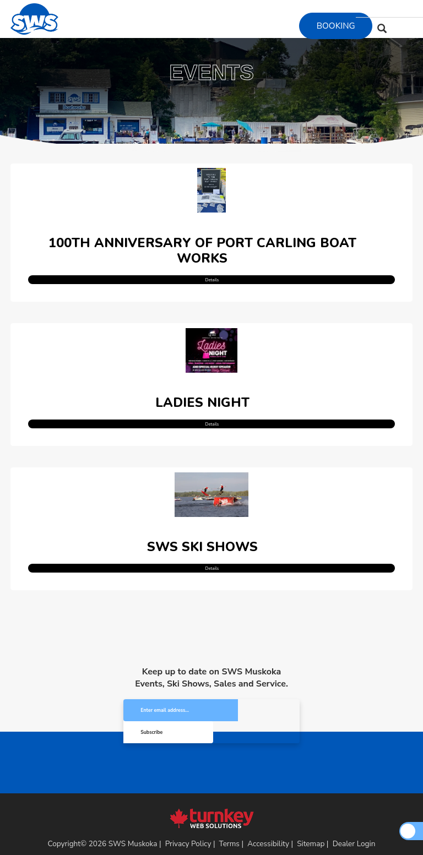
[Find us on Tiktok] (409, 9)
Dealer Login (354, 810)
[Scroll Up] (407, 831)
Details (211, 274)
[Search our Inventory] (381, 27)
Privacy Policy (188, 810)
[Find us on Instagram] (382, 9)
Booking (336, 25)
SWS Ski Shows (202, 533)
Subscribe (254, 698)
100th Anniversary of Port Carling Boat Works (202, 245)
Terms (229, 810)
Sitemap (310, 810)
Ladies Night (202, 393)
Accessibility (268, 810)
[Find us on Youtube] (396, 9)
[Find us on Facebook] (369, 9)
